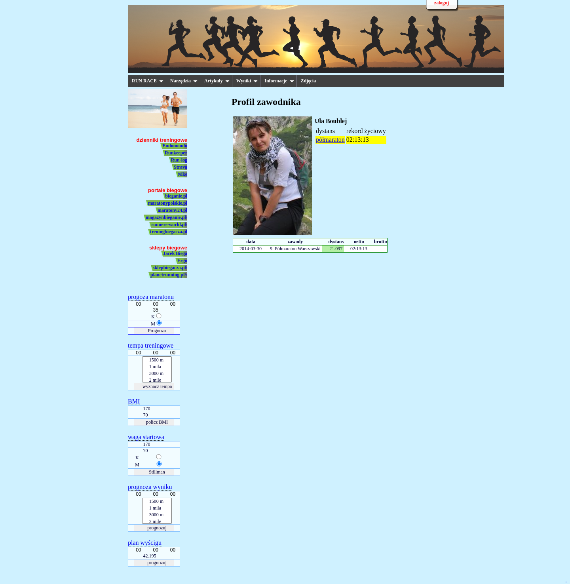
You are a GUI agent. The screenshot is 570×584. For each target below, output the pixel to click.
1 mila (157, 367)
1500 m (157, 360)
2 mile (157, 380)
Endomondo (174, 145)
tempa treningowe (150, 345)
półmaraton (330, 139)
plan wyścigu (145, 542)
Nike (182, 174)
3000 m (157, 374)
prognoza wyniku (150, 487)
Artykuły (217, 81)
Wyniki (247, 81)
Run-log (179, 160)
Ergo (182, 260)
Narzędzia (184, 81)
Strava (180, 167)
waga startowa (146, 437)
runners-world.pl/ (169, 224)
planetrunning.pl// (168, 275)
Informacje (279, 81)
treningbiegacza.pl (168, 231)
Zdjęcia (308, 81)
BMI (134, 401)
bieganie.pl (176, 196)
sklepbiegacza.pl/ (170, 267)
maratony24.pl (172, 210)
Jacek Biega (175, 253)
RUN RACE (147, 81)
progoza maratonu (151, 297)
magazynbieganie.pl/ (166, 217)
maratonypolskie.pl (167, 203)
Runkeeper (176, 153)
